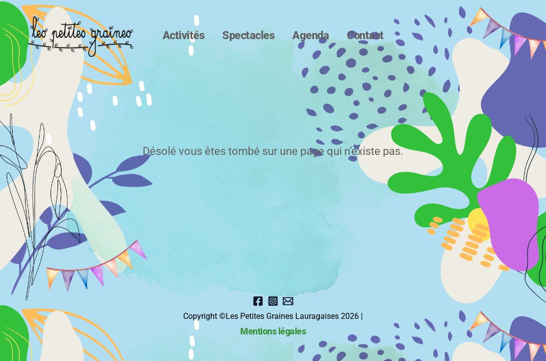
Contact (356, 35)
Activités (193, 35)
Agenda (307, 35)
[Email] (288, 301)
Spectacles (251, 35)
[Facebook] (258, 301)
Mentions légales (273, 331)
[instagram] (273, 301)
